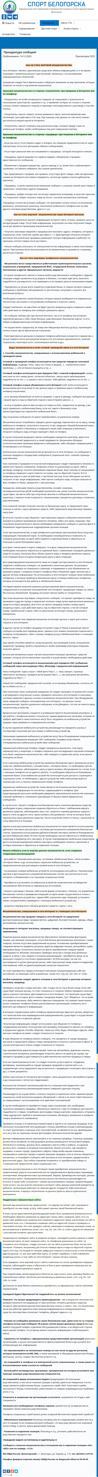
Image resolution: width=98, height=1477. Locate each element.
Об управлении (27, 23)
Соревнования (27, 28)
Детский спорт (49, 28)
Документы (48, 23)
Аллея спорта (71, 28)
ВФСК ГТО (66, 23)
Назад (6, 1474)
